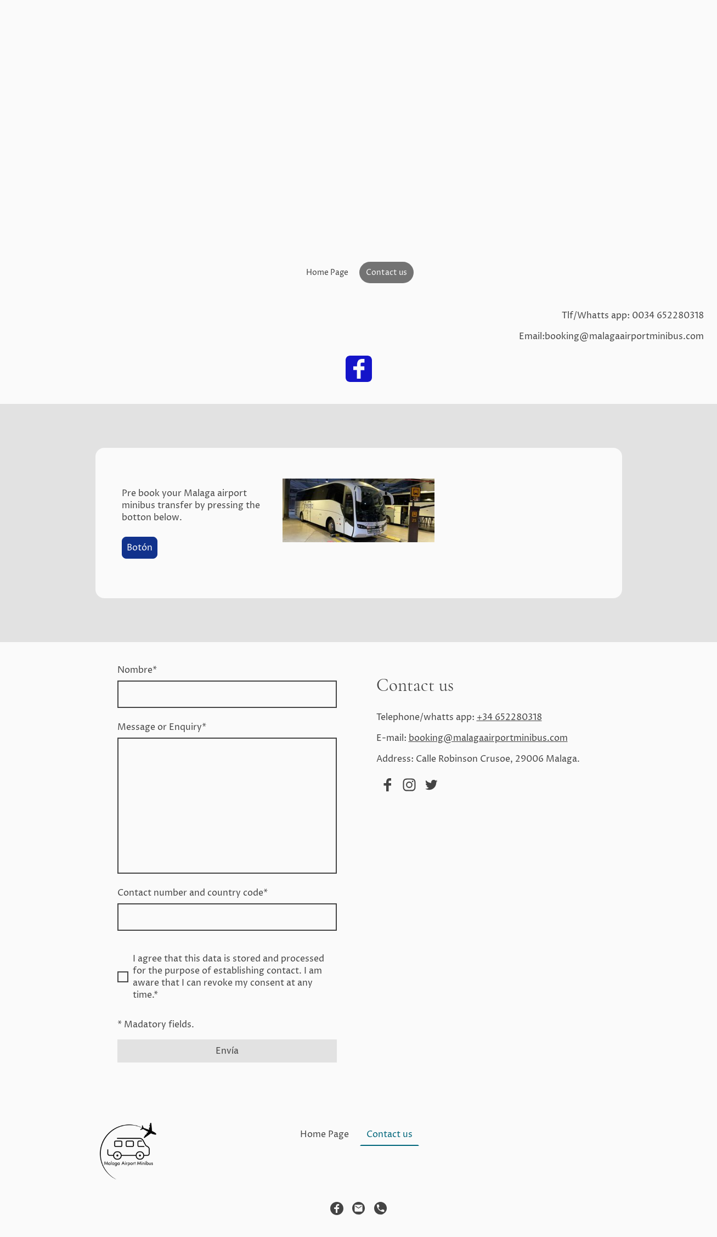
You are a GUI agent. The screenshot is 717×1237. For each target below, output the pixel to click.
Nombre (137, 670)
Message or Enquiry (161, 727)
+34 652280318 (509, 717)
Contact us (386, 272)
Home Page (327, 272)
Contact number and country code (192, 893)
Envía (227, 1051)
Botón (140, 548)
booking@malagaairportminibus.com (488, 738)
